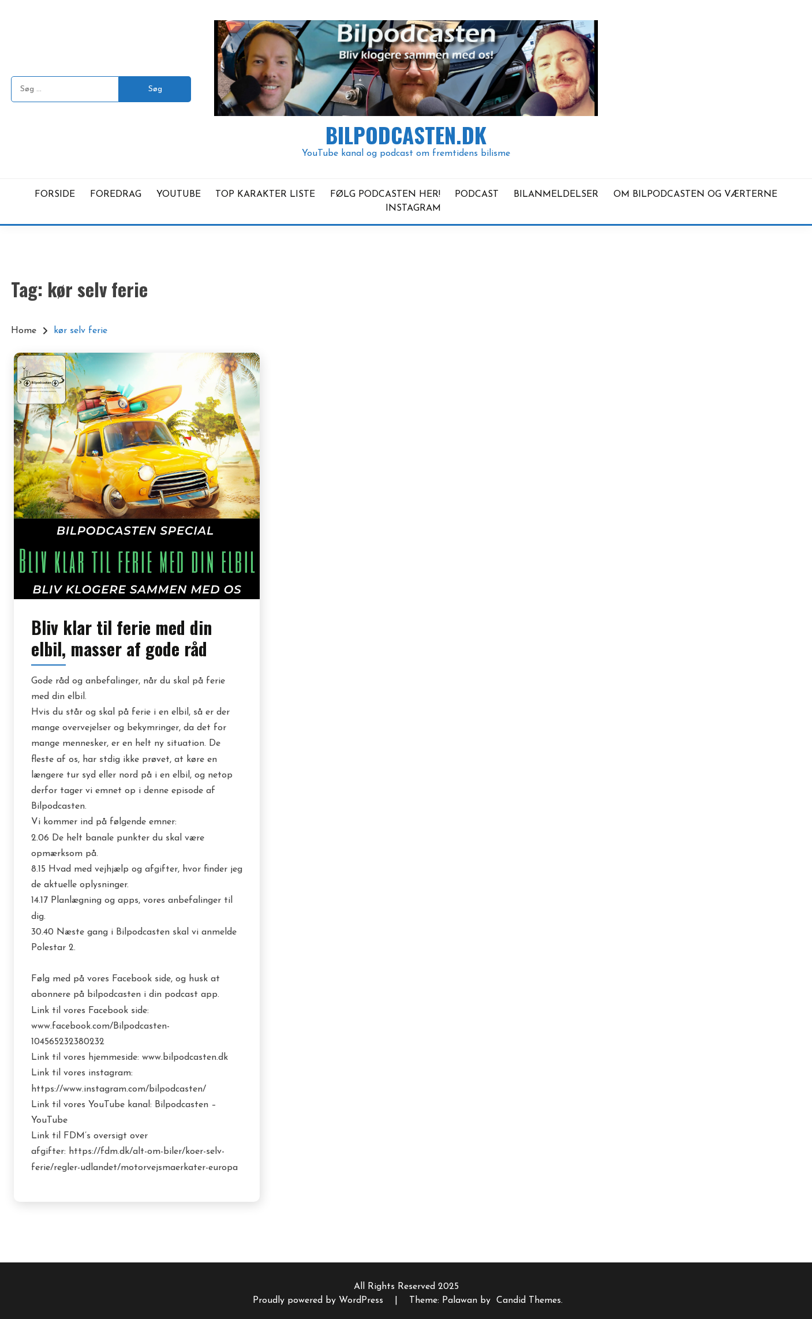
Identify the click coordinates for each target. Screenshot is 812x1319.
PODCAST (477, 194)
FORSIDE (55, 194)
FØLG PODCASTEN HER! (385, 194)
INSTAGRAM (413, 208)
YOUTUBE (178, 194)
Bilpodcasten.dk (406, 135)
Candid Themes (528, 1300)
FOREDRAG (115, 194)
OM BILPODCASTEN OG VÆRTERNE (695, 194)
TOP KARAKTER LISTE (265, 194)
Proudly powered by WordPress (319, 1300)
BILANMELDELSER (556, 194)
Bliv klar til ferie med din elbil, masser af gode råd (121, 638)
